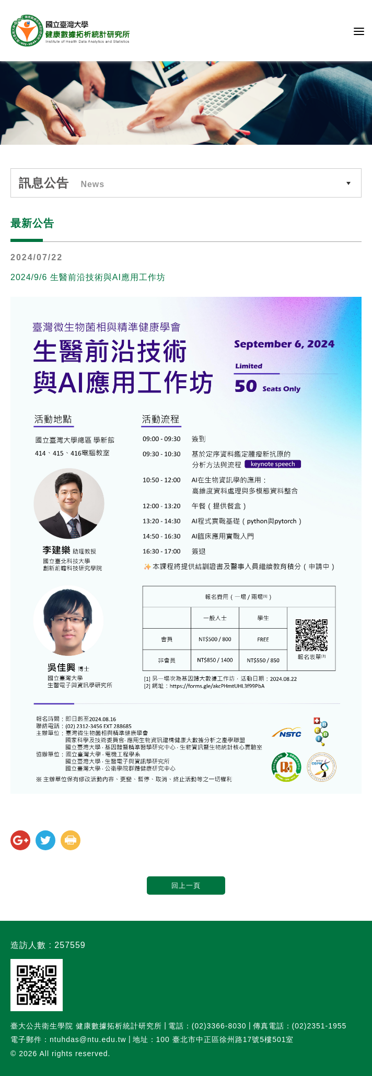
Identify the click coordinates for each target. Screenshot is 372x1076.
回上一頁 (186, 885)
